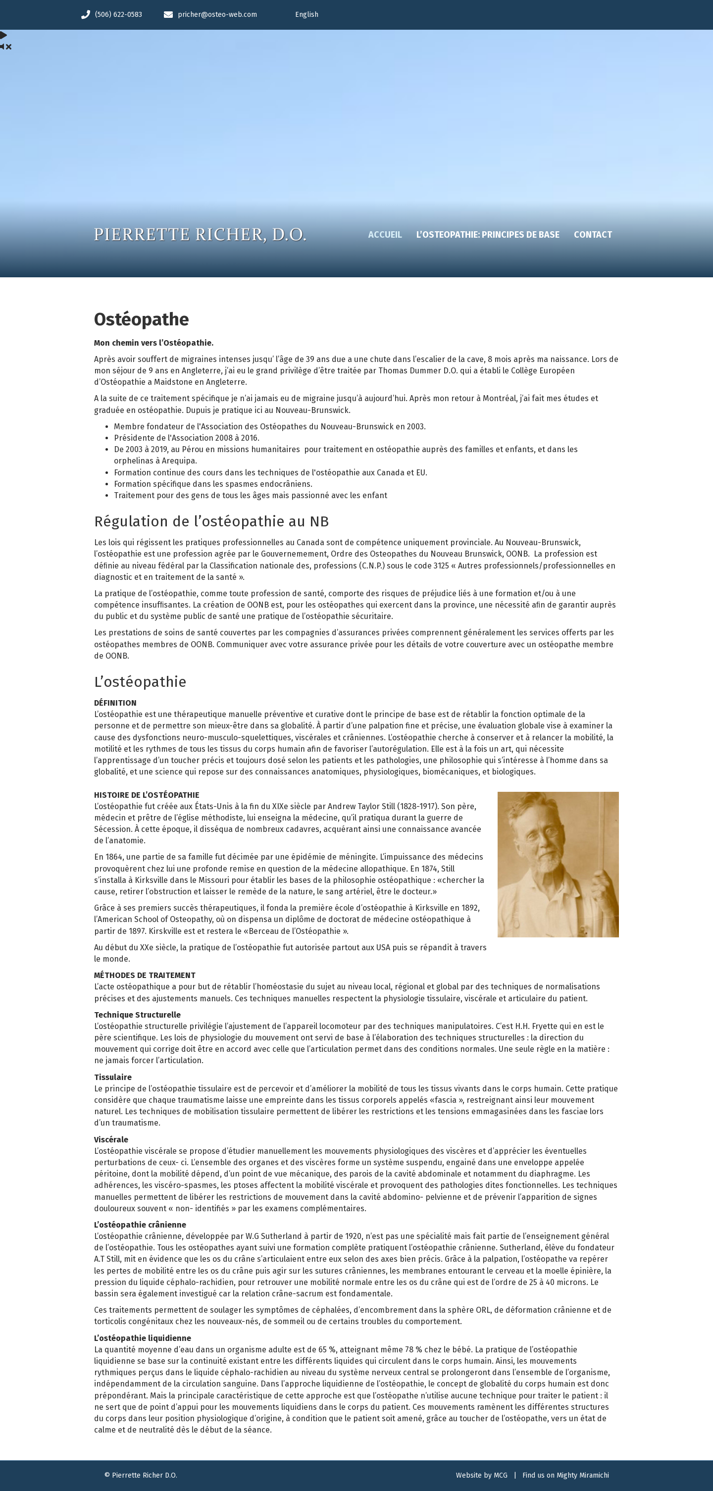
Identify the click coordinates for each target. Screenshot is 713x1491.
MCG (501, 1475)
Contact (593, 234)
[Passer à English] (463, 15)
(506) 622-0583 (118, 14)
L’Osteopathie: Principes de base (488, 234)
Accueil (385, 234)
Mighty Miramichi (583, 1475)
